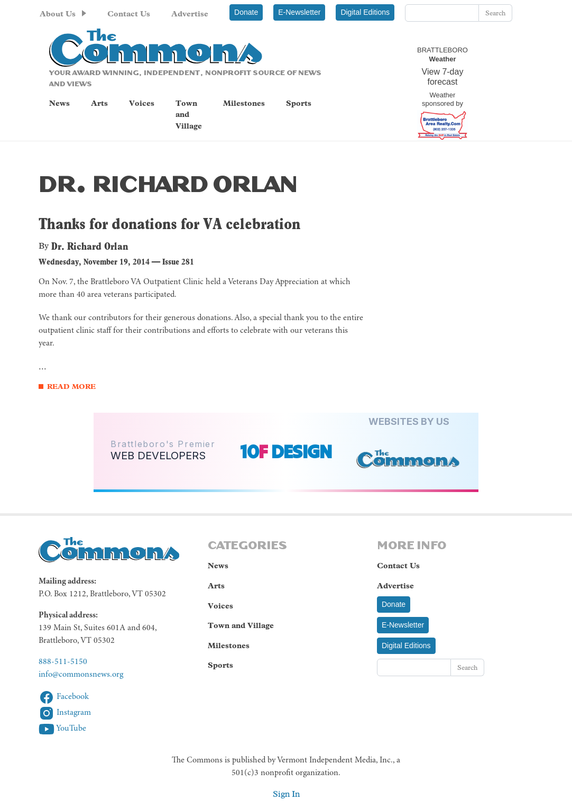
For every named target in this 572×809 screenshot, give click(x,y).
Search (495, 13)
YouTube (62, 728)
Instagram (65, 712)
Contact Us (128, 14)
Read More (71, 386)
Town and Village (189, 114)
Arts (99, 103)
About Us (58, 14)
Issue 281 (178, 262)
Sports (298, 103)
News (59, 103)
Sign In (286, 794)
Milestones (244, 103)
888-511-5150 (63, 662)
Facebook (64, 697)
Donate (246, 12)
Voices (141, 103)
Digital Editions (365, 12)
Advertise (189, 14)
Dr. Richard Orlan (89, 246)
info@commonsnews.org (81, 674)
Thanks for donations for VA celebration (169, 223)
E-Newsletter (299, 12)
